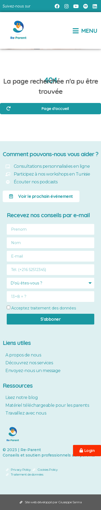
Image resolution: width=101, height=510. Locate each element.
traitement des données (53, 308)
